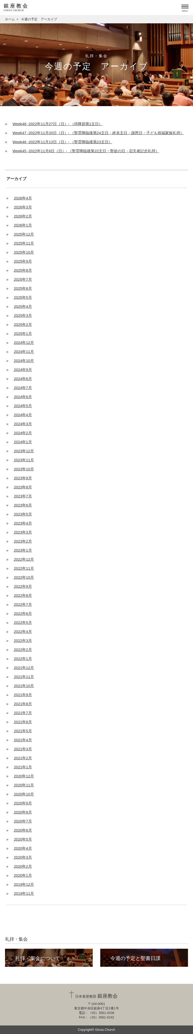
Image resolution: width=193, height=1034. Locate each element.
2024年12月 (24, 342)
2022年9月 (23, 586)
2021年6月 (23, 722)
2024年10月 (24, 360)
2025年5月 (23, 297)
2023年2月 (23, 541)
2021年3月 (23, 749)
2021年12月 (24, 668)
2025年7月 (23, 279)
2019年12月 (24, 884)
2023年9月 (23, 478)
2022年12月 (24, 559)
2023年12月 (24, 451)
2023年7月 (23, 496)
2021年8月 (23, 704)
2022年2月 (23, 649)
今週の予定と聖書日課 (135, 958)
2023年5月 (23, 514)
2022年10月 (24, 577)
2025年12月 (24, 234)
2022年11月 (24, 568)
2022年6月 (23, 613)
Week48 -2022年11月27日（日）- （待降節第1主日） (58, 124)
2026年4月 (23, 198)
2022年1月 (23, 658)
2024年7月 (23, 388)
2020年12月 (24, 776)
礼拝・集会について (37, 958)
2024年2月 (23, 433)
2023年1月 (23, 550)
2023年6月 (23, 505)
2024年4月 (23, 415)
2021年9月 (23, 695)
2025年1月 (23, 333)
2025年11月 (24, 243)
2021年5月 (23, 731)
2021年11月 (24, 677)
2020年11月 (24, 785)
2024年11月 (24, 351)
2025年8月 (23, 270)
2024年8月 (23, 379)
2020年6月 (23, 830)
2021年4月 (23, 740)
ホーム (10, 19)
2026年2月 (23, 216)
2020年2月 (23, 866)
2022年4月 (23, 631)
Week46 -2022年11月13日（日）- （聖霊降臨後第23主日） (62, 142)
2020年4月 (23, 848)
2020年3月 (23, 857)
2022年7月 (23, 604)
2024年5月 (23, 406)
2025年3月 (23, 315)
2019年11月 (24, 893)
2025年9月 (23, 261)
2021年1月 (23, 767)
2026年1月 (23, 225)
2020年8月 (23, 812)
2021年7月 (23, 713)
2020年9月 (23, 803)
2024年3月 (23, 424)
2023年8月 (23, 487)
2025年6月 (23, 288)
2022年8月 (23, 595)
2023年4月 (23, 523)
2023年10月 (24, 469)
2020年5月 (23, 839)
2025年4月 (23, 306)
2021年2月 (23, 758)
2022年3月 (23, 640)
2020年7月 (23, 821)
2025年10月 (24, 252)
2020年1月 (23, 875)
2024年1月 (23, 442)
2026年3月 (23, 207)
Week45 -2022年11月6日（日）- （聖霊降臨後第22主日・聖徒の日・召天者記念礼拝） (86, 151)
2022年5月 (23, 622)
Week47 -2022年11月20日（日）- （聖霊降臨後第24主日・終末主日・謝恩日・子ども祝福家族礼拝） (98, 133)
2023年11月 (24, 460)
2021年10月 (24, 686)
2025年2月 (23, 324)
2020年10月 (24, 794)
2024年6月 (23, 397)
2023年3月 (23, 532)
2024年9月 (23, 369)
